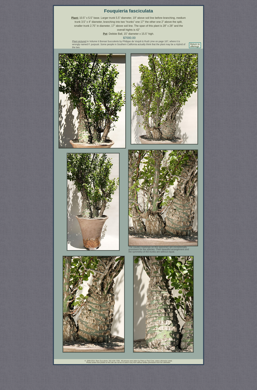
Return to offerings (195, 45)
